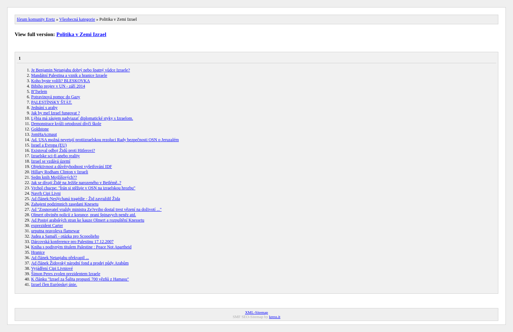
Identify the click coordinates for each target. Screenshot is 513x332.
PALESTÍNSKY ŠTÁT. (51, 102)
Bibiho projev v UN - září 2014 (58, 86)
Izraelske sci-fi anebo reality (55, 155)
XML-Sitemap (256, 312)
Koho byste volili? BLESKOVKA (60, 80)
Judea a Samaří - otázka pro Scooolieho (65, 236)
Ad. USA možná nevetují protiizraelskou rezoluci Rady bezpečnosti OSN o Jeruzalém (105, 139)
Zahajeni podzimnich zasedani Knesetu (64, 204)
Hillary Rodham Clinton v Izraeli (59, 171)
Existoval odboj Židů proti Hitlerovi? (63, 150)
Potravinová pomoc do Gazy (55, 96)
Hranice (38, 252)
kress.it (274, 316)
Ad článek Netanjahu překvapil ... (60, 257)
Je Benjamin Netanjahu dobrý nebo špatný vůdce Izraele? (80, 70)
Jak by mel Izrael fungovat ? (55, 112)
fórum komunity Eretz (36, 19)
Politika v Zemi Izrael (82, 34)
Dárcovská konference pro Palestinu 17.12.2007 (72, 241)
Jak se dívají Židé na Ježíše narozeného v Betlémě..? (76, 182)
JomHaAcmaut (44, 134)
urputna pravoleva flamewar (55, 230)
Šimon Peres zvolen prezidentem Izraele (65, 273)
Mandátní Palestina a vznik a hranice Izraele (69, 75)
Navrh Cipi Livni (46, 193)
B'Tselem (39, 91)
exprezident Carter (47, 225)
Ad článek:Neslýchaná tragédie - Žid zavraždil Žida (75, 198)
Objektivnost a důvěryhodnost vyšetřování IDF (71, 166)
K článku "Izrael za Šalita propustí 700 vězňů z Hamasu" (80, 279)
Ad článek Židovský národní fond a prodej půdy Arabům (80, 263)
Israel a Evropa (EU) (49, 145)
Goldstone (40, 129)
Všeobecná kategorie (77, 19)
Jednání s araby (44, 107)
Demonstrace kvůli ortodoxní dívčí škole (66, 123)
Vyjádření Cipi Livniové (52, 268)
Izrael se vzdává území (50, 161)
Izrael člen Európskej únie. (54, 284)
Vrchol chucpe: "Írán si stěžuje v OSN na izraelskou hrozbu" (83, 187)
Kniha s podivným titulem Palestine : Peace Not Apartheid (81, 246)
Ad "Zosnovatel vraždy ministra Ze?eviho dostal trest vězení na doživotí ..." (96, 209)
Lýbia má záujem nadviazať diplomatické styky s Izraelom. (82, 118)
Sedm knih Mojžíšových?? (54, 177)
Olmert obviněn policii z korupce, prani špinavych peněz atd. (83, 214)
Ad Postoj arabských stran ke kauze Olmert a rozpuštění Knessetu (87, 220)
